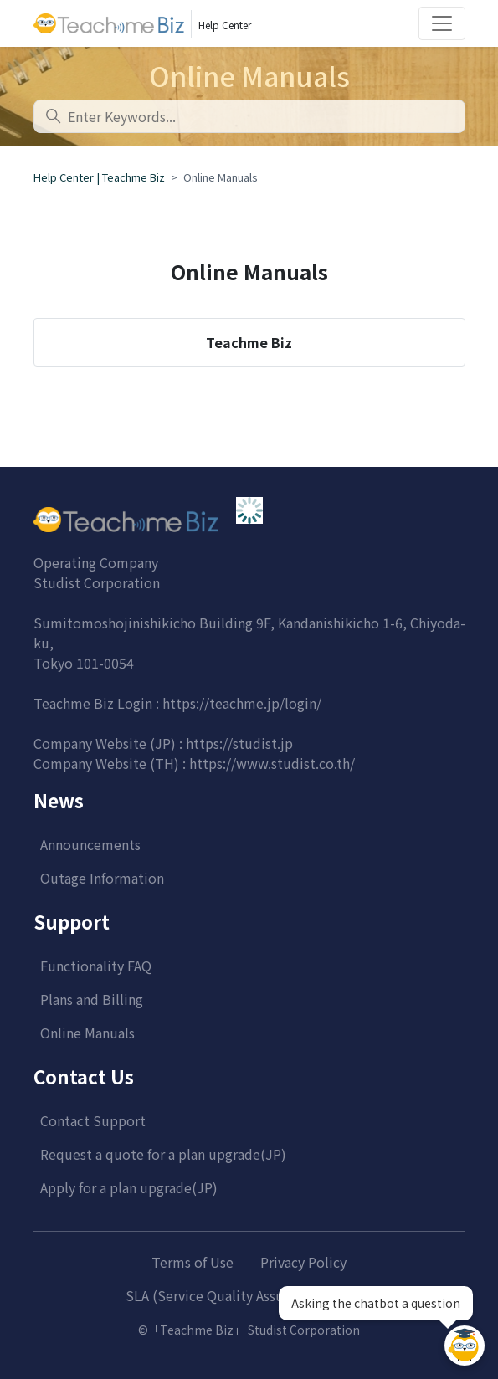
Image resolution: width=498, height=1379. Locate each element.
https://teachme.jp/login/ (241, 703)
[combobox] (249, 116)
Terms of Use (192, 1262)
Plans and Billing (91, 999)
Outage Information (102, 878)
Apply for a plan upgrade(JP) (129, 1187)
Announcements (90, 844)
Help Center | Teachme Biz (99, 177)
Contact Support (93, 1120)
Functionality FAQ (95, 966)
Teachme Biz (249, 342)
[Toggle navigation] (441, 23)
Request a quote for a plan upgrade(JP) (163, 1154)
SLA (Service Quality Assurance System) (249, 1295)
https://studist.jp (239, 743)
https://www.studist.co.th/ (272, 763)
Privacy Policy (303, 1262)
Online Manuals (87, 1033)
